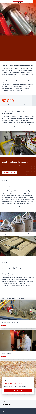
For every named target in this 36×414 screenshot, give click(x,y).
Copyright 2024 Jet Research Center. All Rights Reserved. (11, 411)
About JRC (3, 401)
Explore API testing (9, 172)
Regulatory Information (6, 404)
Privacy (24, 411)
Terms (28, 411)
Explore (3, 325)
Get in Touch (18, 390)
